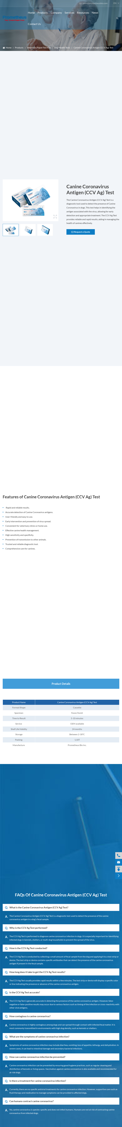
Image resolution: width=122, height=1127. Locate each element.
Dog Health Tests (62, 47)
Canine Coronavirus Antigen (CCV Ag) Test (93, 47)
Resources (83, 12)
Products (43, 12)
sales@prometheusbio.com (93, 3)
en (115, 3)
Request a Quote (80, 231)
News (95, 12)
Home (31, 12)
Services (69, 12)
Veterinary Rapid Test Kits (39, 47)
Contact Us (34, 23)
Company (56, 12)
